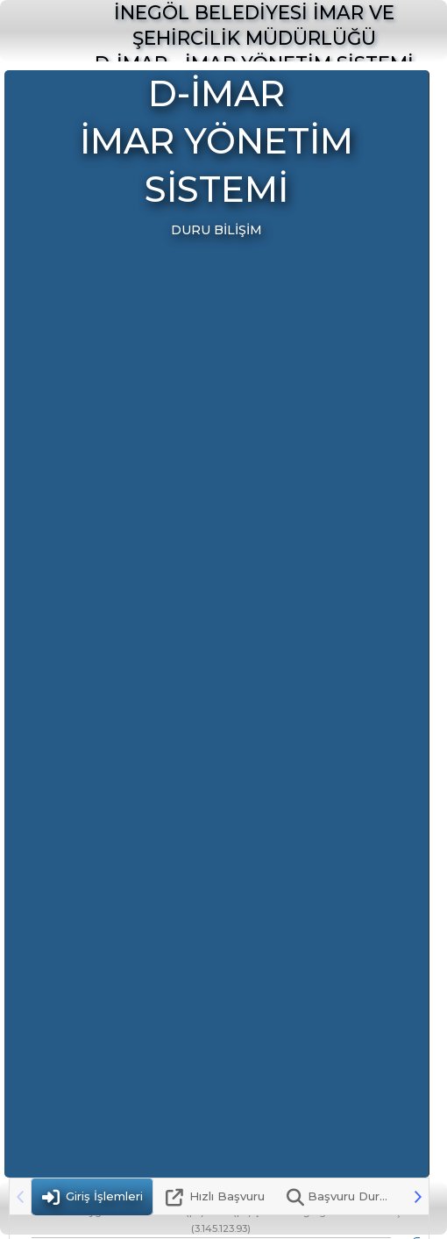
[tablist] (219, 1196)
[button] (418, 1196)
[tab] (92, 1196)
